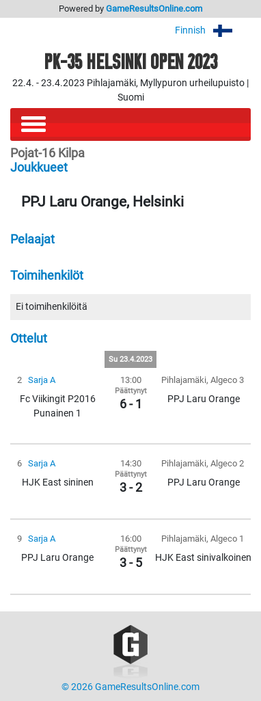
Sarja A (41, 380)
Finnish (213, 30)
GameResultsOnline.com (154, 8)
